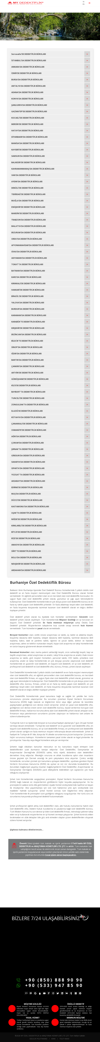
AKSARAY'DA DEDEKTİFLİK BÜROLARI (28, 481)
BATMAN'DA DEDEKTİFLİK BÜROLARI (28, 270)
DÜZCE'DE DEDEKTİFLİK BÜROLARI (26, 500)
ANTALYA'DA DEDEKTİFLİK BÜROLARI (28, 86)
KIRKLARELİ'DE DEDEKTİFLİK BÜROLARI (29, 525)
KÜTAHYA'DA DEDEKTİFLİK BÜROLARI (28, 417)
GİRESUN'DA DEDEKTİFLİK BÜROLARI (28, 455)
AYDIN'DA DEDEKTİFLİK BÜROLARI (26, 181)
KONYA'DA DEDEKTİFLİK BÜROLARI (27, 98)
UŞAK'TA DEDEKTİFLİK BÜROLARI (26, 513)
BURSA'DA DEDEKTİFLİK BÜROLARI (27, 79)
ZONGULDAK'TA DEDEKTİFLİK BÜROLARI (30, 404)
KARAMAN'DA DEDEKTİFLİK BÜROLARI (28, 315)
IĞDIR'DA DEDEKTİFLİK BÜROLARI (26, 353)
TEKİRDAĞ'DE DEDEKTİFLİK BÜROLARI (28, 194)
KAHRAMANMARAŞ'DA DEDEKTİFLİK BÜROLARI (32, 168)
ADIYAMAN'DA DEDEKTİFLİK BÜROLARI (29, 258)
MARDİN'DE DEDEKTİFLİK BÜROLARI (27, 213)
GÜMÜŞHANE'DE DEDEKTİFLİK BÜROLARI (30, 379)
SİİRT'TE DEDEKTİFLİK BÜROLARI (26, 551)
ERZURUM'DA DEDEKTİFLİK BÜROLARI (28, 232)
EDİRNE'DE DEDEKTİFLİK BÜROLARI (27, 487)
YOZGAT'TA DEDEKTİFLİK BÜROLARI (27, 474)
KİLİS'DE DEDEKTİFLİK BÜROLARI (26, 385)
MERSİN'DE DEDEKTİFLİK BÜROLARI (27, 124)
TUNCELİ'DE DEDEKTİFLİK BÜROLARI (27, 398)
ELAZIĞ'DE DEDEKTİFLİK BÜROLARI (27, 411)
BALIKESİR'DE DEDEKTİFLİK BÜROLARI (28, 162)
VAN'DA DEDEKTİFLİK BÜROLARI (26, 175)
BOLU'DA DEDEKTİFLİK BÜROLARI (26, 557)
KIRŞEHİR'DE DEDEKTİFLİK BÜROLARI (27, 328)
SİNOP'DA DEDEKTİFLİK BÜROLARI (26, 347)
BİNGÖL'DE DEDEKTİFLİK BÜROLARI (27, 296)
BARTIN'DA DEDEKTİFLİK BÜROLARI (27, 360)
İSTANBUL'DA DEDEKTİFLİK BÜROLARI (28, 60)
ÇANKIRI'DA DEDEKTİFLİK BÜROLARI (27, 366)
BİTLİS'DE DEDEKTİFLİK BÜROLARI (26, 532)
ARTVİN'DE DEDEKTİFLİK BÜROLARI (27, 372)
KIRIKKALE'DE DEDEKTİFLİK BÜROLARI (28, 283)
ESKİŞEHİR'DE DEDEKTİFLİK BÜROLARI (28, 207)
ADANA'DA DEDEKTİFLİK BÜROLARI (27, 92)
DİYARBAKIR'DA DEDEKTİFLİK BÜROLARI (29, 137)
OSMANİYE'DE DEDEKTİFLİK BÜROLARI (28, 430)
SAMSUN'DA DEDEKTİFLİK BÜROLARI (28, 156)
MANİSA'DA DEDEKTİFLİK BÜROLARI (27, 143)
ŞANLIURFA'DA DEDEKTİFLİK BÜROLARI (29, 105)
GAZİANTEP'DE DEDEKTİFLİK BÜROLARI (29, 111)
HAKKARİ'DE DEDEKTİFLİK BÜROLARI (27, 290)
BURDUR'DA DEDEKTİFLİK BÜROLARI (27, 309)
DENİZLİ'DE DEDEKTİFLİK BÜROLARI (27, 188)
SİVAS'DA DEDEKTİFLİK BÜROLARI (26, 251)
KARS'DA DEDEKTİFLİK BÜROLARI (26, 277)
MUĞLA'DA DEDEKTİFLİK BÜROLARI (27, 200)
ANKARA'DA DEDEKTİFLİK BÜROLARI (27, 67)
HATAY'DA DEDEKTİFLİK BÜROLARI (27, 130)
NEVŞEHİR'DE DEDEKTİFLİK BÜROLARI (28, 564)
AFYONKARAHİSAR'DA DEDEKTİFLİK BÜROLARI (32, 245)
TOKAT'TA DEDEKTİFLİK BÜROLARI (27, 264)
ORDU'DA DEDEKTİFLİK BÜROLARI (26, 239)
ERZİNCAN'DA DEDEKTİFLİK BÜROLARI (28, 334)
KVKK (53, 1039)
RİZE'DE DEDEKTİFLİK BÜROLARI (25, 538)
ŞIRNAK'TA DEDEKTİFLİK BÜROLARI (27, 449)
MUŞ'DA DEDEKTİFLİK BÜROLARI (26, 493)
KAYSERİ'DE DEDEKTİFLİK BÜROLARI (27, 149)
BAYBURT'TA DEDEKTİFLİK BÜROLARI (28, 391)
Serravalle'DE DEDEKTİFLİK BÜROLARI (28, 54)
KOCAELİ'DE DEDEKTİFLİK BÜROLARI (27, 117)
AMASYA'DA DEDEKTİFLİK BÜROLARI (27, 544)
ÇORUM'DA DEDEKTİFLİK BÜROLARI (27, 442)
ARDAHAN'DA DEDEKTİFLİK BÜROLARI (28, 570)
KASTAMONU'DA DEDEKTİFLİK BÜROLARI (30, 506)
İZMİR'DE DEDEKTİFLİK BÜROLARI (26, 73)
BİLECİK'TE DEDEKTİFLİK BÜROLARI (27, 341)
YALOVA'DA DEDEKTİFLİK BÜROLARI (27, 302)
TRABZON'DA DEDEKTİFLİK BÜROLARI (28, 219)
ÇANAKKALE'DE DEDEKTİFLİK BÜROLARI (29, 423)
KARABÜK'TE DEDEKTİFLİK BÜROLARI (28, 321)
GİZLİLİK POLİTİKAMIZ (38, 1039)
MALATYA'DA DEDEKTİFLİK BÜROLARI (28, 226)
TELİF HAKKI (64, 1039)
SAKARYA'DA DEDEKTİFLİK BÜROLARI (28, 462)
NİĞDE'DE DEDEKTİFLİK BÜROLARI (26, 519)
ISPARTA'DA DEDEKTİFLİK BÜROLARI (27, 468)
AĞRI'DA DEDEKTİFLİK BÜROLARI (26, 436)
